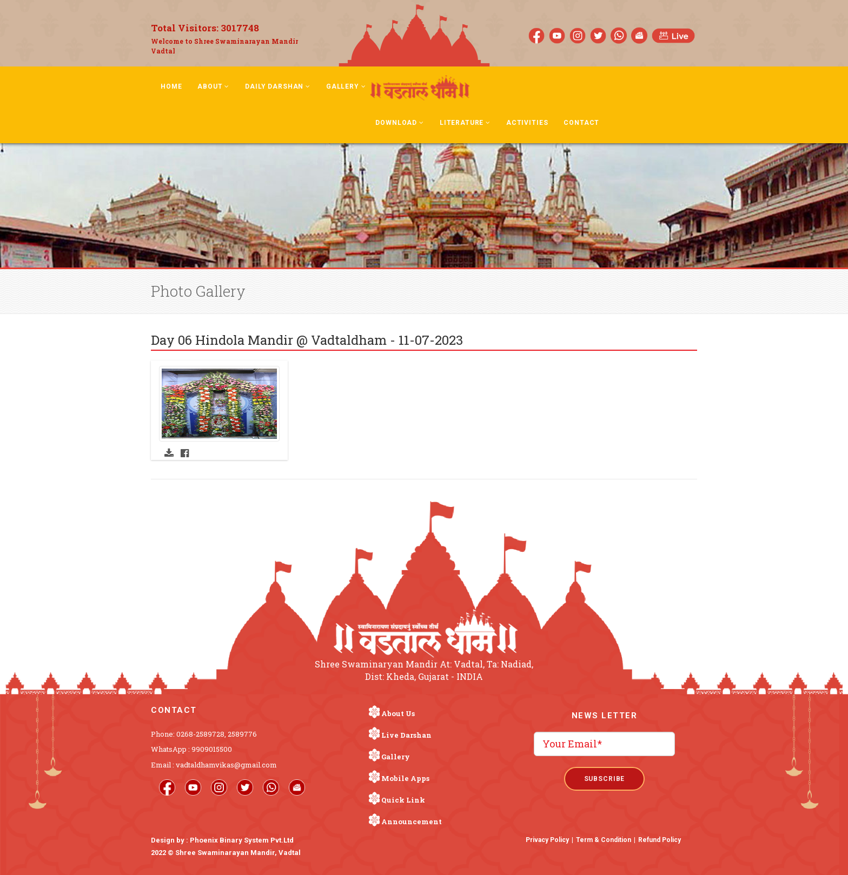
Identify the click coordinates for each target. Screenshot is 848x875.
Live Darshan (406, 735)
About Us (398, 713)
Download (399, 122)
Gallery (346, 86)
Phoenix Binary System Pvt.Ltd (242, 840)
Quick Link (403, 800)
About (213, 86)
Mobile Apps (405, 778)
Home (171, 86)
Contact (581, 122)
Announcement (411, 821)
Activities (527, 122)
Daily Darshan (277, 86)
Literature (465, 122)
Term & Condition (603, 840)
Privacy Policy (547, 840)
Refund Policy (659, 840)
